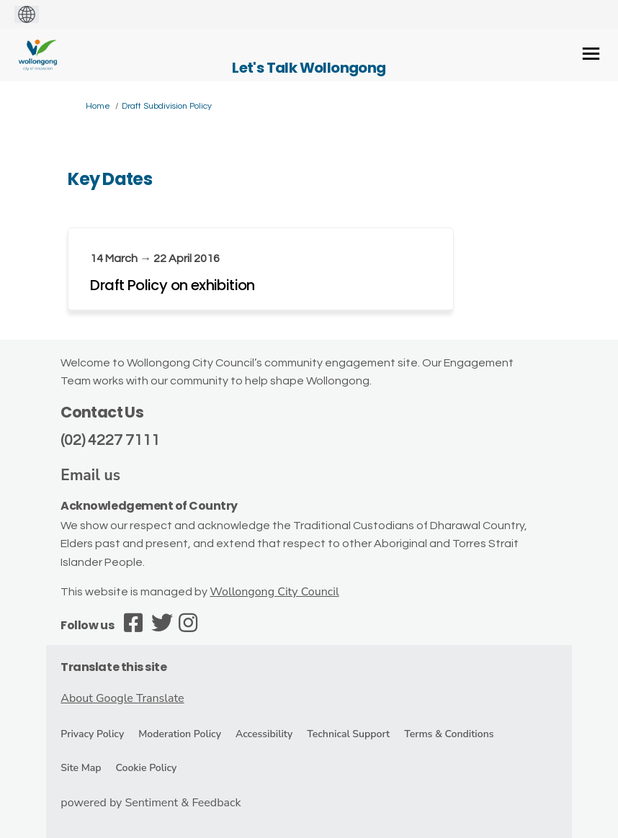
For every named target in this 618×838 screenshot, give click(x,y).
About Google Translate (122, 698)
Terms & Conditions (448, 734)
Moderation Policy (179, 734)
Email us (90, 475)
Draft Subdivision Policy (167, 106)
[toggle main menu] (591, 53)
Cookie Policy (146, 768)
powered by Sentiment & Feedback (151, 803)
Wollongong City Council (274, 592)
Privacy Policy (92, 734)
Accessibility (264, 734)
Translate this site (113, 667)
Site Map (81, 768)
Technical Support (348, 734)
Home (98, 106)
